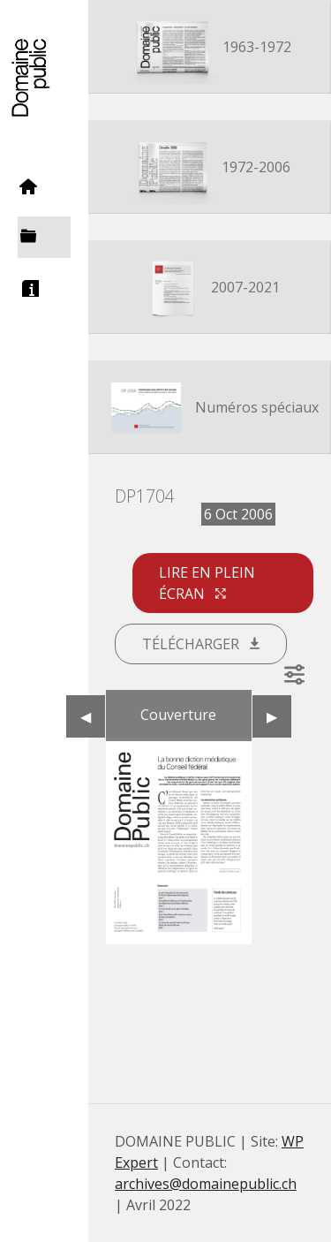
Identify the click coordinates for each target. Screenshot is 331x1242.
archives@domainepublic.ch (206, 1183)
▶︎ (279, 716)
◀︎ (92, 716)
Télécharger (201, 644)
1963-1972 (209, 48)
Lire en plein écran (207, 583)
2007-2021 (210, 289)
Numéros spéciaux (209, 409)
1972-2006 (209, 168)
